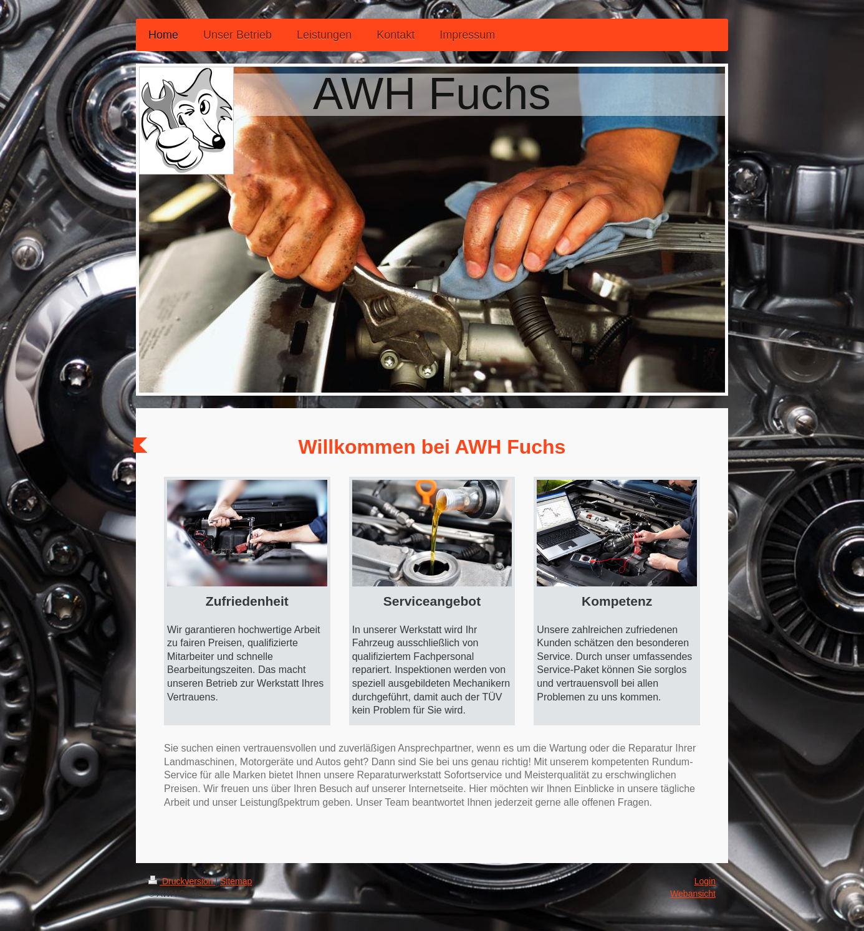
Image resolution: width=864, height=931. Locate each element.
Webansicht (693, 894)
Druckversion (181, 881)
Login (705, 881)
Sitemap (236, 881)
